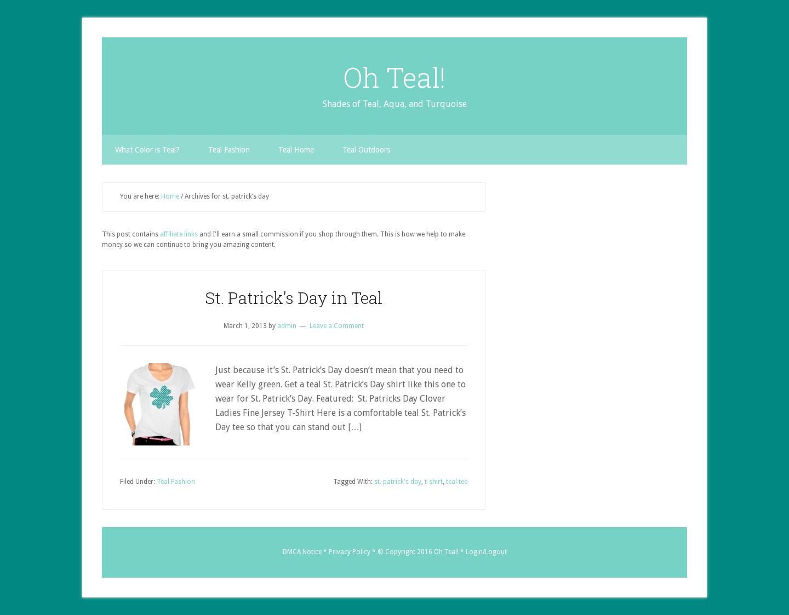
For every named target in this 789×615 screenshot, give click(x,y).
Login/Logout (486, 552)
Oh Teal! (394, 77)
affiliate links (179, 234)
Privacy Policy (349, 552)
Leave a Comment (337, 326)
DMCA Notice (302, 552)
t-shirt (434, 482)
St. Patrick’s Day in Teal (293, 297)
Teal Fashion (176, 482)
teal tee (456, 482)
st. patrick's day (397, 482)
